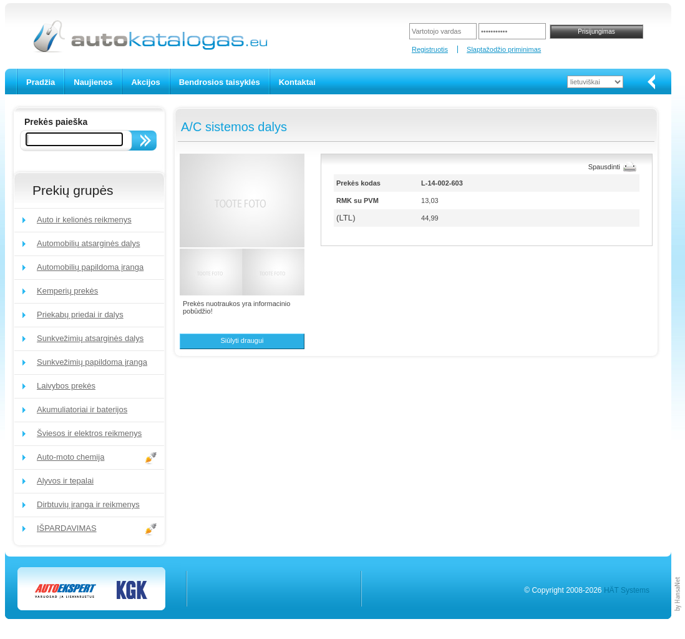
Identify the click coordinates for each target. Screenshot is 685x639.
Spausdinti (604, 167)
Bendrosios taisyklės (219, 82)
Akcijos (145, 82)
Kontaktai (297, 82)
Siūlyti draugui (241, 340)
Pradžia (40, 82)
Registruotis (430, 49)
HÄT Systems (626, 590)
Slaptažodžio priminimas (504, 49)
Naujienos (93, 82)
